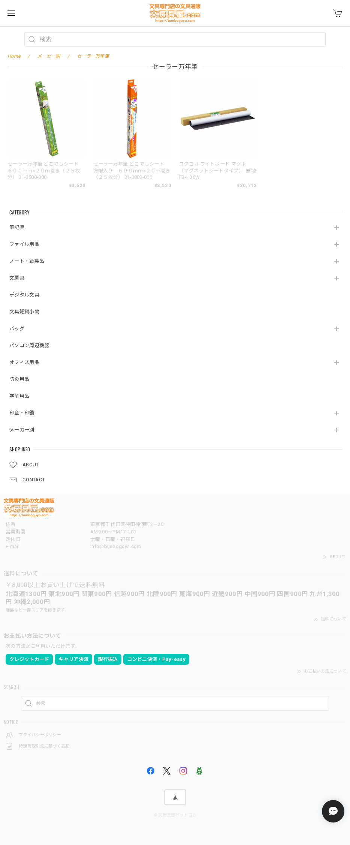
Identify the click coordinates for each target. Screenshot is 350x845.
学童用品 (19, 396)
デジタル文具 (24, 295)
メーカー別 (21, 430)
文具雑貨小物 (24, 312)
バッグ (16, 328)
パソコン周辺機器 (29, 345)
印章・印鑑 (21, 413)
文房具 (16, 278)
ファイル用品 (24, 244)
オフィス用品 (24, 362)
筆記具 (16, 227)
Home (13, 56)
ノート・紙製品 (26, 261)
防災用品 (19, 379)
